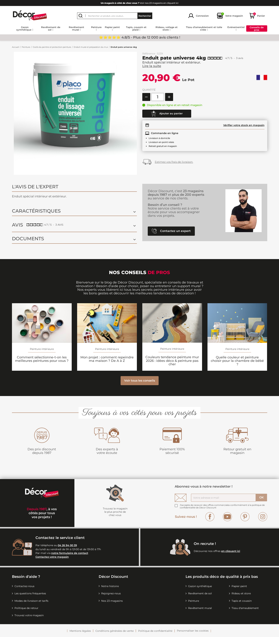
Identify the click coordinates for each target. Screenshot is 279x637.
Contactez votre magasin (52, 556)
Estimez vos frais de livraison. (174, 162)
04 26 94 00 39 (67, 545)
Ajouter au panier (167, 114)
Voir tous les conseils (139, 380)
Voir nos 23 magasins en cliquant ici (139, 3)
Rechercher (145, 15)
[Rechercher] (114, 15)
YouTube (227, 516)
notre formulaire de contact (69, 553)
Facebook (209, 516)
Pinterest (244, 516)
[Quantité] (157, 97)
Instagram (262, 516)
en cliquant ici (230, 551)
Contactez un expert (171, 231)
